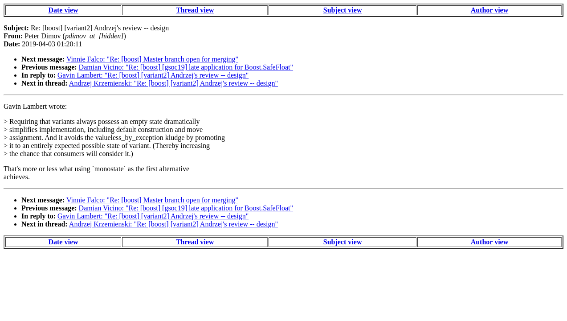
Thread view (195, 10)
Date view (63, 10)
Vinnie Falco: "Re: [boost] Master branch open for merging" (152, 59)
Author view (490, 10)
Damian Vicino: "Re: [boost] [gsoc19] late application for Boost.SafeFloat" (186, 67)
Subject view (342, 10)
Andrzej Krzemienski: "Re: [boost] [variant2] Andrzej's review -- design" (173, 83)
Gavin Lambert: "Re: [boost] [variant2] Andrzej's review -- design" (153, 75)
